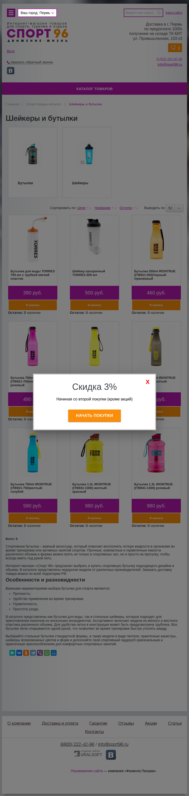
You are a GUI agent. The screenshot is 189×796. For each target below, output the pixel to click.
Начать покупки (94, 415)
